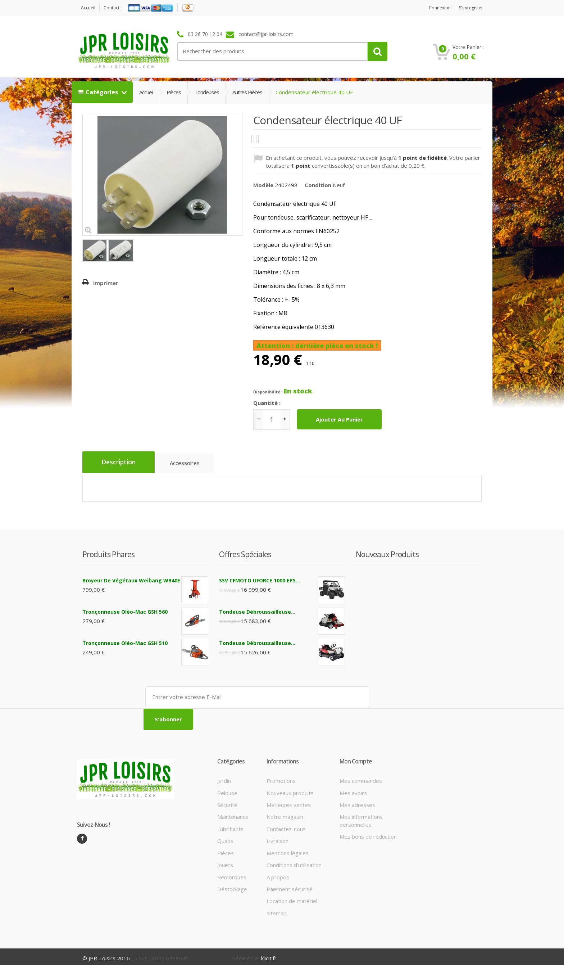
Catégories (98, 92)
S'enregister (469, 7)
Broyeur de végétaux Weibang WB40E (131, 577)
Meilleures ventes (289, 801)
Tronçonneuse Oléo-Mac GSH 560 (125, 609)
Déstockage (232, 885)
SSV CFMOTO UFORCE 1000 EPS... (259, 577)
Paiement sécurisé (290, 885)
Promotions (281, 777)
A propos (278, 873)
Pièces (174, 92)
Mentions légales (288, 849)
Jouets (225, 861)
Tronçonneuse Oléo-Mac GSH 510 (125, 640)
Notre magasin (285, 813)
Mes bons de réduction (368, 833)
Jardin (224, 777)
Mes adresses (357, 801)
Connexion (434, 7)
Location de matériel (292, 897)
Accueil (89, 7)
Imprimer (105, 283)
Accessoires (191, 464)
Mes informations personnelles (361, 817)
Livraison (277, 837)
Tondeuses (206, 92)
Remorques (231, 873)
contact (114, 7)
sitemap (277, 909)
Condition (318, 184)
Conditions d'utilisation (294, 861)
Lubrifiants (230, 825)
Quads (225, 837)
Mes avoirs (353, 789)
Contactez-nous (286, 825)
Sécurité (227, 801)
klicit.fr (269, 955)
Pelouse (227, 789)
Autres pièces (247, 92)
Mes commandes (361, 777)
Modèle (263, 184)
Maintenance (233, 813)
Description (121, 462)
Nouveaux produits (290, 789)
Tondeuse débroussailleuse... (257, 609)
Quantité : (267, 402)
